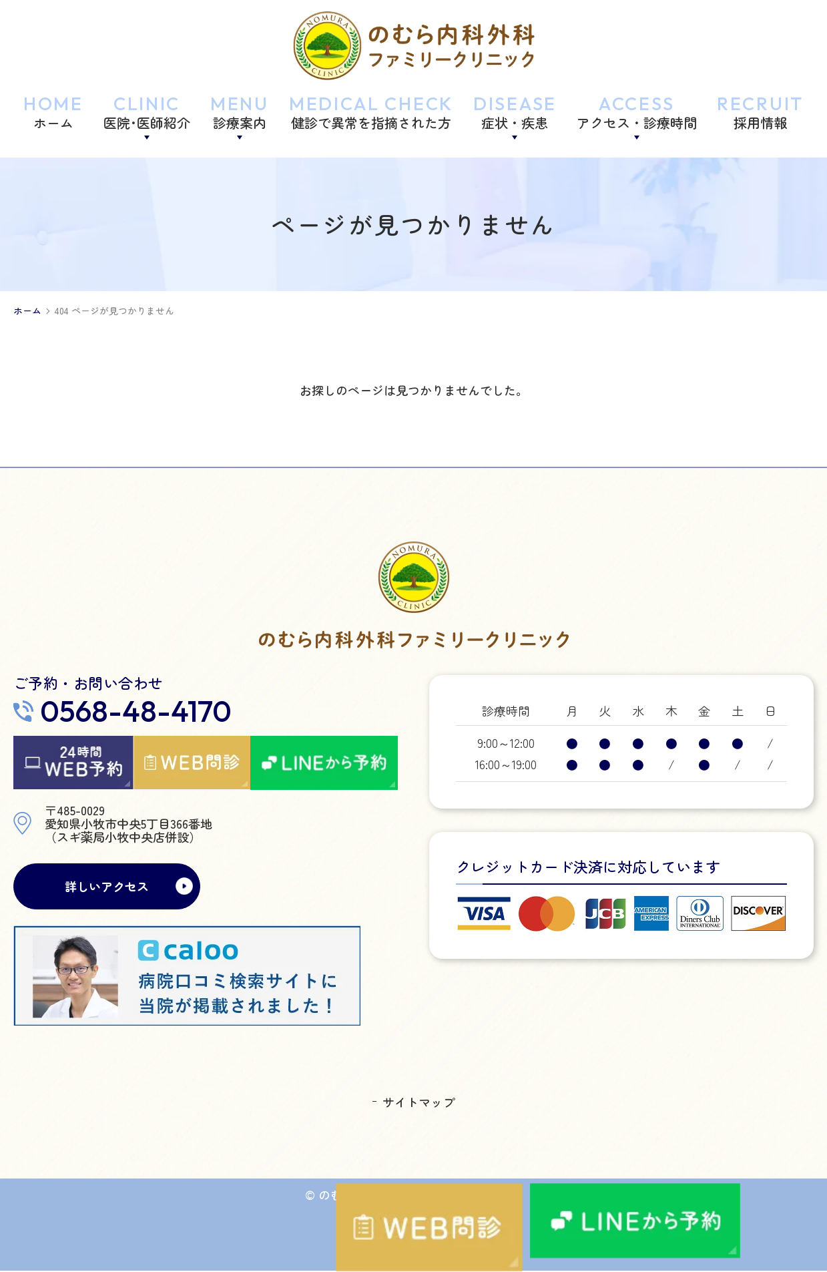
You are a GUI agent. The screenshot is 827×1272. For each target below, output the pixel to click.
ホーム (27, 310)
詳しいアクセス (107, 886)
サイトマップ (418, 1103)
